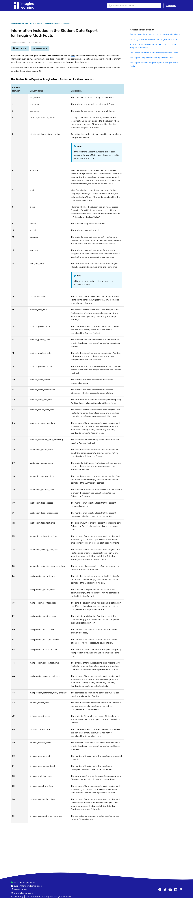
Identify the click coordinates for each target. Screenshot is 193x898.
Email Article (40, 48)
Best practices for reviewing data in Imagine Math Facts (155, 34)
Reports (67, 23)
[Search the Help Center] (134, 5)
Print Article (19, 48)
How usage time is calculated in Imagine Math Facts (154, 53)
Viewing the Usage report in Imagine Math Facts (152, 58)
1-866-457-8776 (20, 889)
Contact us (171, 5)
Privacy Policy (17, 896)
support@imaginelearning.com (28, 886)
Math (39, 23)
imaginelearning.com (23, 893)
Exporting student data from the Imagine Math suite (153, 39)
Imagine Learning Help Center (22, 23)
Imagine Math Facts (52, 23)
